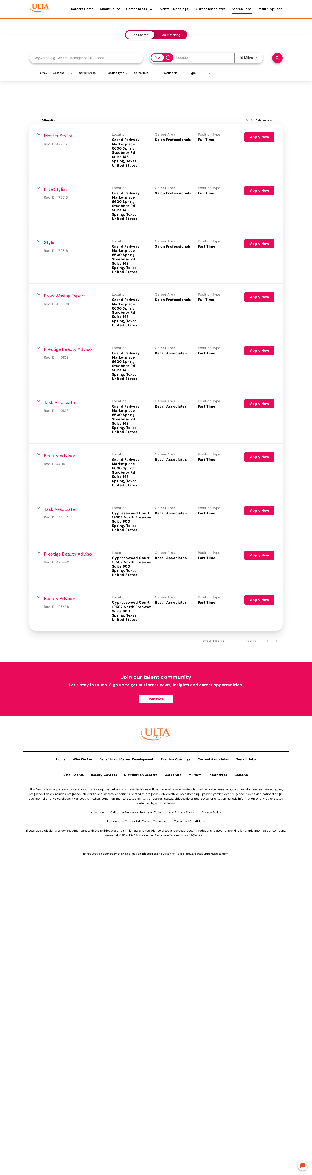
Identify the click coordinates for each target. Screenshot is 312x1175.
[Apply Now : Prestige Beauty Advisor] (259, 350)
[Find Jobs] (277, 58)
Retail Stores (73, 773)
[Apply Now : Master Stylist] (259, 137)
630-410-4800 (130, 834)
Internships (218, 773)
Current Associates (210, 9)
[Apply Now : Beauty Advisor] (259, 457)
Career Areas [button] (139, 9)
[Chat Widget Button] (303, 1166)
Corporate (173, 773)
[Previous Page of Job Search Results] (267, 640)
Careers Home (82, 9)
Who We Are (82, 758)
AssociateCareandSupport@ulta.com (180, 834)
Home (61, 758)
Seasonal (241, 773)
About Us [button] (110, 9)
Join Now (156, 699)
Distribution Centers (140, 773)
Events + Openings (173, 9)
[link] (156, 150)
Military (195, 773)
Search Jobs (242, 9)
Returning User (270, 9)
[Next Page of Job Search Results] (276, 640)
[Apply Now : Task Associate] (259, 403)
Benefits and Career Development (127, 758)
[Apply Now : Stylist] (259, 243)
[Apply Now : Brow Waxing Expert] (259, 297)
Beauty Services (104, 773)
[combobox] (86, 58)
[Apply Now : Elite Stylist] (259, 190)
